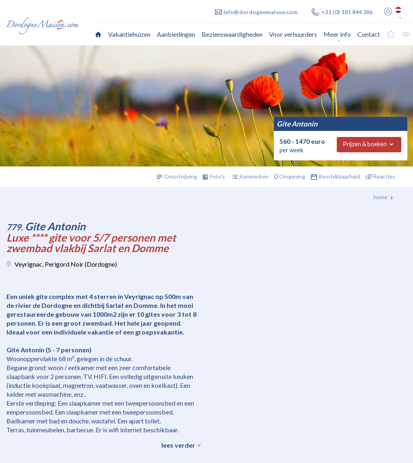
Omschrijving (180, 176)
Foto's (217, 176)
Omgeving (292, 176)
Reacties (384, 176)
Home (380, 197)
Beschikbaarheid (339, 176)
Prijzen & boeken (365, 144)
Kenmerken (254, 176)
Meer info (337, 34)
